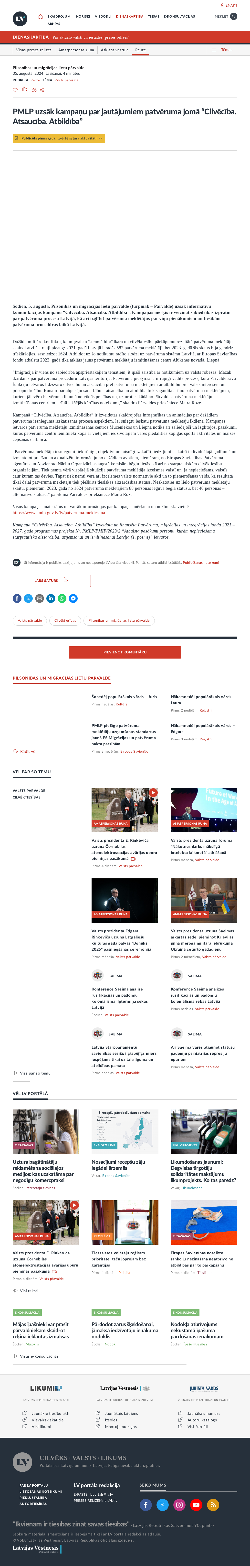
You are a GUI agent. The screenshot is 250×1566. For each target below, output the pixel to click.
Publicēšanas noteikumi (201, 563)
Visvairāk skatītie (47, 1420)
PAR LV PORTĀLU (34, 1485)
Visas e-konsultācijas (39, 1356)
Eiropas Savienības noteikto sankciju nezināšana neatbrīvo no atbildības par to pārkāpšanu (202, 1259)
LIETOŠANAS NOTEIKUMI (41, 1491)
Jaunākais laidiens (121, 1414)
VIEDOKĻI (103, 16)
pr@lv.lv (110, 1500)
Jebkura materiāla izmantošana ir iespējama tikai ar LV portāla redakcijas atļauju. (87, 1534)
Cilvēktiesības (65, 620)
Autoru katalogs (202, 1420)
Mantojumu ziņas (121, 1427)
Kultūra (122, 704)
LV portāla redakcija (97, 1485)
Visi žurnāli (198, 1427)
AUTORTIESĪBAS (33, 1504)
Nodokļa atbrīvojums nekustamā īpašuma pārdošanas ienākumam (197, 1330)
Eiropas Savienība (134, 751)
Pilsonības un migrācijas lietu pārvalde (48, 68)
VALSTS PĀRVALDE (29, 791)
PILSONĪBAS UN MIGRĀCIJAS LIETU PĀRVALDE (62, 678)
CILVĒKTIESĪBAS (27, 797)
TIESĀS (153, 16)
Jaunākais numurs (204, 1414)
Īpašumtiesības (195, 1344)
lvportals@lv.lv (101, 1494)
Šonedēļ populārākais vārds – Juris (124, 697)
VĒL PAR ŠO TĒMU (32, 772)
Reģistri (206, 710)
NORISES (83, 16)
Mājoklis (32, 1344)
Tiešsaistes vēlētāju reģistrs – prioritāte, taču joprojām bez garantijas (120, 1259)
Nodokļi (111, 1344)
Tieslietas (205, 1273)
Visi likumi (41, 1427)
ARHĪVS (54, 24)
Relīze (35, 80)
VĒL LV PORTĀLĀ (30, 1094)
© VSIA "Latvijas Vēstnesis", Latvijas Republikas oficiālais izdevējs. (73, 1540)
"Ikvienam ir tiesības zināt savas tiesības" (71, 1524)
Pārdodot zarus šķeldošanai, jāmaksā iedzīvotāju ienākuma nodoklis (125, 1330)
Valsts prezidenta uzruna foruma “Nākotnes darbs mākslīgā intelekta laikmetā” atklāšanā (201, 847)
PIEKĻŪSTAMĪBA (33, 1498)
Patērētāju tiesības (40, 1188)
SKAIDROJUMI (60, 16)
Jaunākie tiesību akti (51, 1414)
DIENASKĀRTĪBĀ (130, 16)
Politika (124, 1273)
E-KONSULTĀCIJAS (179, 16)
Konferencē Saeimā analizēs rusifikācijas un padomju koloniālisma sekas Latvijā (197, 995)
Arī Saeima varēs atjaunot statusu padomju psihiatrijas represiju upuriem (203, 1053)
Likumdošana (192, 1188)
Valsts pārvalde (66, 80)
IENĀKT (231, 5)
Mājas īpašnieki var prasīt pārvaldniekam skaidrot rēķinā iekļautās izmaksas (41, 1330)
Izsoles (111, 1420)
